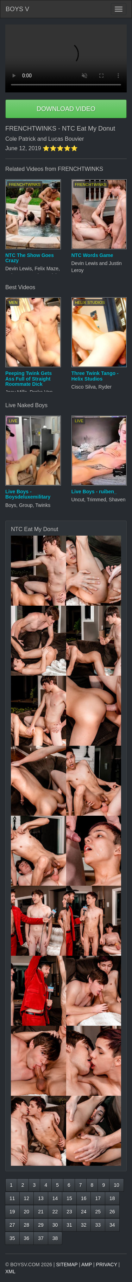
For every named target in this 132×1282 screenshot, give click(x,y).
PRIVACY (106, 1264)
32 (84, 1225)
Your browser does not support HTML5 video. (66, 58)
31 (69, 1225)
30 (55, 1225)
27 (12, 1225)
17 (98, 1198)
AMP (86, 1264)
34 (112, 1225)
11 (12, 1198)
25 (98, 1211)
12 (27, 1198)
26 (112, 1211)
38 (55, 1238)
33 (98, 1225)
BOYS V (17, 9)
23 (69, 1211)
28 (27, 1225)
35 (12, 1238)
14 (55, 1198)
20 (27, 1211)
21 (41, 1211)
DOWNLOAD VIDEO (66, 108)
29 (41, 1225)
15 (69, 1198)
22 (55, 1211)
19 (12, 1211)
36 (27, 1238)
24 (84, 1211)
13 (41, 1198)
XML (10, 1271)
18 (112, 1198)
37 (41, 1238)
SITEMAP (66, 1264)
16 (84, 1198)
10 (116, 1185)
